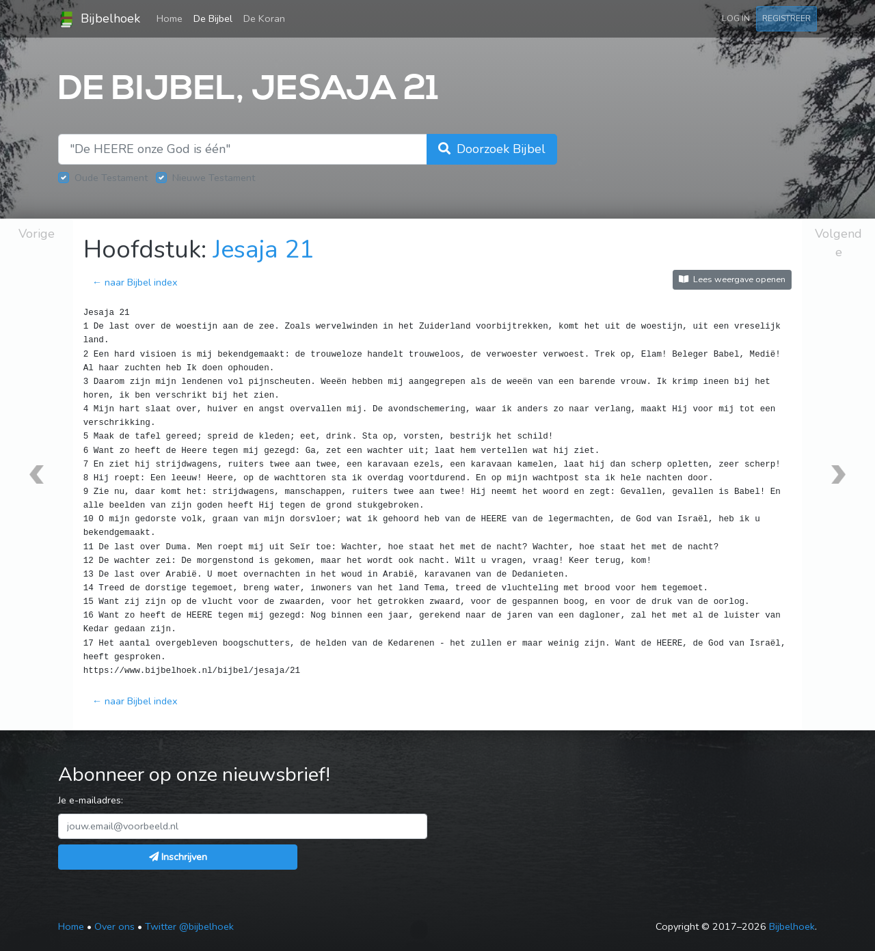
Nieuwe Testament (213, 177)
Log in (736, 18)
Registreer (786, 18)
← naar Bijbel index (135, 282)
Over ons (114, 926)
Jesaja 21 (263, 249)
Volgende (838, 242)
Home (172, 17)
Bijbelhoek (99, 19)
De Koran (264, 18)
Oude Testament (111, 177)
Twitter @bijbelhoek (189, 926)
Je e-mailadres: (90, 800)
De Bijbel (212, 18)
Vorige (36, 233)
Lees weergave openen (732, 279)
